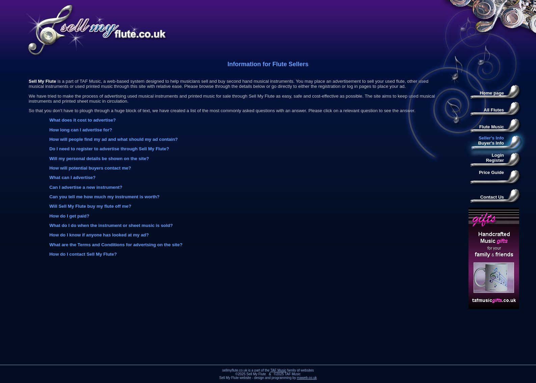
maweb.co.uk (307, 378)
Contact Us (492, 197)
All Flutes (494, 109)
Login (498, 155)
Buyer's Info (491, 143)
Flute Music (491, 126)
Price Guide (491, 172)
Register (495, 160)
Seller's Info (491, 138)
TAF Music (278, 370)
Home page (492, 93)
